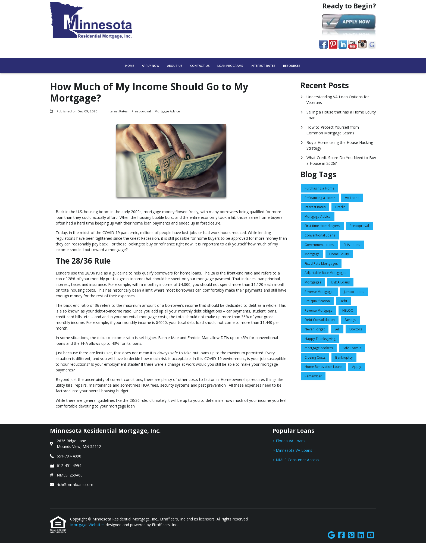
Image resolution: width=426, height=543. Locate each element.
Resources (291, 66)
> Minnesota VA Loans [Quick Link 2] (292, 450)
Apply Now (150, 66)
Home (129, 66)
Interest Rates (263, 66)
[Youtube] (370, 535)
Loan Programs (230, 66)
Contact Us (200, 66)
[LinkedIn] (361, 535)
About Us (175, 66)
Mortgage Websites (88, 524)
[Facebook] (341, 535)
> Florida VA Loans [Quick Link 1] (288, 440)
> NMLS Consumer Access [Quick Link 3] (295, 459)
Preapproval (141, 111)
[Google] (331, 535)
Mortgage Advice (167, 111)
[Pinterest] (351, 535)
